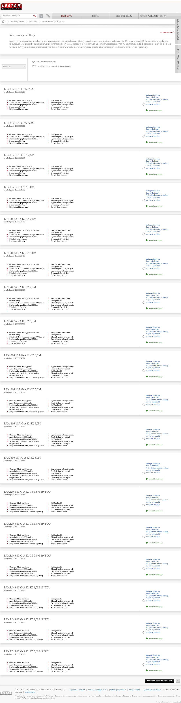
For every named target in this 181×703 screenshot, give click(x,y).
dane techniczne (152, 97)
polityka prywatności (117, 690)
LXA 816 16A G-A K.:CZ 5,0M (22, 389)
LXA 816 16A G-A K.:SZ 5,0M (22, 457)
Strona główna (17, 21)
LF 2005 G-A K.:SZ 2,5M (19, 155)
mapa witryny (134, 690)
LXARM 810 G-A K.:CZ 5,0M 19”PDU (27, 555)
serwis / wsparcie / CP (97, 690)
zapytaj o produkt (153, 101)
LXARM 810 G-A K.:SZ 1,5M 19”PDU (27, 587)
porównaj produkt (153, 104)
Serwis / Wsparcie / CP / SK (153, 16)
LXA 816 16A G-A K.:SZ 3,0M (22, 423)
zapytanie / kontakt (77, 690)
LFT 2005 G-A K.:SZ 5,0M (20, 321)
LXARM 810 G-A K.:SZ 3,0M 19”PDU (27, 619)
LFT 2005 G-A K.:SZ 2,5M (20, 287)
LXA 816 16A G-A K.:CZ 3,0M (22, 355)
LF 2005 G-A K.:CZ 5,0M (19, 123)
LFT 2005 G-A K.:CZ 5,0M (20, 253)
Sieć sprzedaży (124, 16)
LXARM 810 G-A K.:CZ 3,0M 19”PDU (27, 523)
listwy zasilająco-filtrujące (53, 21)
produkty (66, 16)
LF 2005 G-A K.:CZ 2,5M (19, 89)
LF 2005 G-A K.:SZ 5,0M (19, 187)
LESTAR (11, 2)
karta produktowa (153, 95)
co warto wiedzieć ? (168, 32)
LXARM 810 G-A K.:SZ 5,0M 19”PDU (27, 651)
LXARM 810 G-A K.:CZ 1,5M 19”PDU (27, 491)
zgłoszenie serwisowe (152, 690)
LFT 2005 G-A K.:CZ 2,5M (20, 218)
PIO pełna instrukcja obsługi (157, 99)
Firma (95, 16)
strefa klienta (30, 692)
